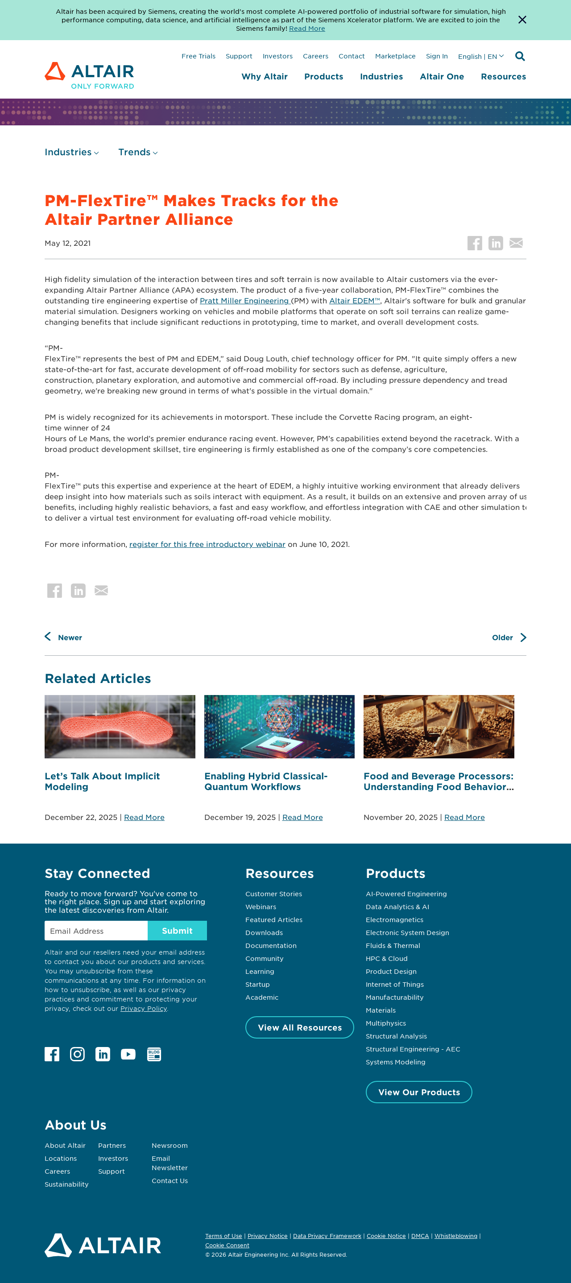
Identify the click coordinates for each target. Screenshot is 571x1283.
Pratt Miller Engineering (245, 300)
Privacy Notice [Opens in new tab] (268, 1235)
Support (239, 56)
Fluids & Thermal (393, 945)
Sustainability (67, 1184)
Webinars (260, 906)
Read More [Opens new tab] (307, 28)
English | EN (477, 56)
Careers (315, 56)
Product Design (391, 971)
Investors (278, 56)
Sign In (437, 56)
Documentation (271, 945)
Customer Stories (273, 894)
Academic (261, 997)
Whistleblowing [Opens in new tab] (455, 1235)
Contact (352, 56)
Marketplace (395, 56)
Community (264, 958)
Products (323, 76)
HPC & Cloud (387, 958)
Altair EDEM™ (354, 300)
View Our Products (419, 1092)
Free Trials (198, 56)
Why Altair (264, 76)
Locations (61, 1158)
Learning (259, 971)
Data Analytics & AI (397, 906)
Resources (503, 76)
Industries (381, 76)
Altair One (442, 76)
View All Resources (300, 1027)
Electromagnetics (394, 919)
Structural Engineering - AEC (413, 1049)
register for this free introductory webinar (207, 543)
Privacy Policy (143, 1008)
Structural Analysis (396, 1036)
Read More (144, 816)
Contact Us (170, 1180)
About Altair (65, 1145)
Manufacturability (395, 997)
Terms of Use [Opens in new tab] (223, 1235)
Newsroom (170, 1145)
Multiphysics (386, 1023)
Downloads (264, 932)
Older (502, 637)
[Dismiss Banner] (522, 20)
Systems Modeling (396, 1062)
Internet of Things (395, 984)
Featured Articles (273, 919)
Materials (381, 1010)
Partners (112, 1145)
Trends (134, 152)
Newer (70, 637)
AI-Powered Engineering (406, 894)
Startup (257, 984)
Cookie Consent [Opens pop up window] (227, 1245)
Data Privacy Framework (327, 1235)
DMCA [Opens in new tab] (420, 1235)
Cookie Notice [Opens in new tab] (386, 1235)
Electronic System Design (407, 932)
